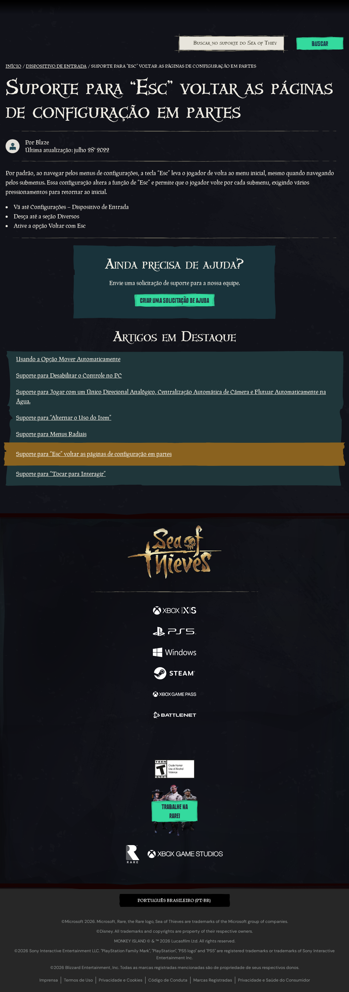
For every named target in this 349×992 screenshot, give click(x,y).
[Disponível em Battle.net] (174, 716)
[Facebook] (124, 739)
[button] (174, 900)
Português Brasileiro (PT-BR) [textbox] (174, 900)
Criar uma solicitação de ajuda (174, 300)
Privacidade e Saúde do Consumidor (274, 980)
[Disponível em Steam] (174, 674)
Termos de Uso (78, 980)
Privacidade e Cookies (120, 980)
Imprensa (48, 980)
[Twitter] (138, 739)
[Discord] (194, 740)
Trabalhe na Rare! (175, 812)
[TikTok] (209, 740)
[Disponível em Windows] (174, 653)
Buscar (320, 44)
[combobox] (231, 43)
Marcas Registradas (212, 980)
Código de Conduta (167, 980)
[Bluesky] (223, 740)
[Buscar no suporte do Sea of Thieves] (231, 43)
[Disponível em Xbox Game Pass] (174, 695)
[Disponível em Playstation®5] (174, 632)
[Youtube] (173, 740)
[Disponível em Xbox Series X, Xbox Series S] (174, 611)
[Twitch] (153, 740)
